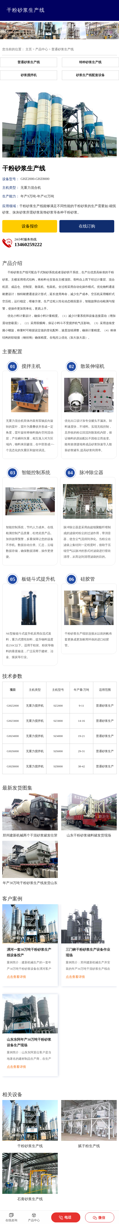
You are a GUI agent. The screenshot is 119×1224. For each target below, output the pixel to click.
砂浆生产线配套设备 (90, 75)
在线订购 (87, 226)
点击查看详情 (16, 977)
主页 (28, 49)
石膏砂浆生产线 (30, 1199)
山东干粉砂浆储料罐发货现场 (89, 835)
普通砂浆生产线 (62, 49)
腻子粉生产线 (89, 1146)
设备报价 (30, 226)
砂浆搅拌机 (29, 75)
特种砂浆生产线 (90, 62)
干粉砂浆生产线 (30, 1146)
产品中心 (41, 49)
